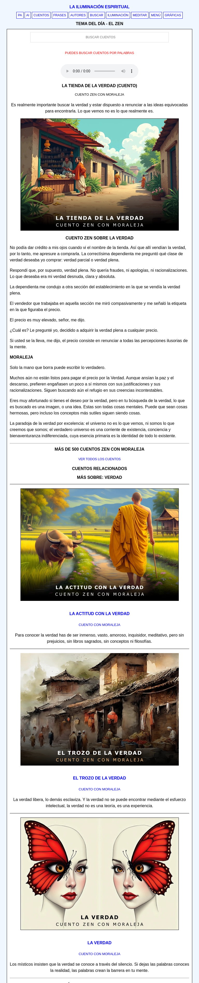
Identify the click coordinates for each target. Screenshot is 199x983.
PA (20, 15)
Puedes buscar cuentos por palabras (99, 53)
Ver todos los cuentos (99, 459)
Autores (78, 15)
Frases (59, 15)
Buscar (96, 15)
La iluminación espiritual (99, 7)
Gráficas (173, 15)
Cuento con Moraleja (99, 625)
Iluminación (118, 15)
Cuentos (41, 15)
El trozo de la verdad (99, 778)
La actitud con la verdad (99, 613)
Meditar (140, 15)
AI (27, 15)
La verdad (100, 943)
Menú (155, 15)
